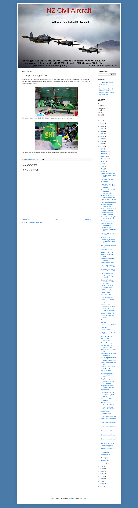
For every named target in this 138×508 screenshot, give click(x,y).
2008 (101, 484)
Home (56, 219)
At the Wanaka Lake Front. (108, 416)
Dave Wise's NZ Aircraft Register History (106, 89)
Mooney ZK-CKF (106, 237)
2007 (101, 486)
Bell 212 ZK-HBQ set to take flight (107, 395)
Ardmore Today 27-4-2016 (108, 199)
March (103, 458)
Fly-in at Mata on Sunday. (108, 202)
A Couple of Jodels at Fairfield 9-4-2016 (107, 339)
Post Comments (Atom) (36, 222)
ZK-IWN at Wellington (107, 179)
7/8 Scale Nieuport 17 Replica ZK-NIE (107, 205)
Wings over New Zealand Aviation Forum (106, 93)
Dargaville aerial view (107, 273)
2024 (101, 129)
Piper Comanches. (106, 413)
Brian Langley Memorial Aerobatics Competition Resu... (108, 175)
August (103, 161)
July (102, 164)
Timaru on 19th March (107, 263)
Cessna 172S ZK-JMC (107, 290)
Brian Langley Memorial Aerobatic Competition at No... (108, 241)
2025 (101, 126)
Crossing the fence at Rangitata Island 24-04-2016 (108, 229)
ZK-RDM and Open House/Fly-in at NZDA (108, 305)
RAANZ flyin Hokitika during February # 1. (107, 407)
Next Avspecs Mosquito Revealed (107, 259)
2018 (101, 144)
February (104, 460)
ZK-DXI (103, 302)
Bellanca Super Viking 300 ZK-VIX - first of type (108, 217)
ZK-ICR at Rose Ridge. (107, 443)
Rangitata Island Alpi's (107, 221)
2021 (101, 136)
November (104, 154)
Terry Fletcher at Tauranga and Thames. (108, 354)
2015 (101, 466)
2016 (101, 149)
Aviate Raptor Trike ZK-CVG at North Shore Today (107, 375)
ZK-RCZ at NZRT (106, 295)
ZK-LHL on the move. (107, 252)
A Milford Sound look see (108, 297)
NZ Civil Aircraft (69, 10)
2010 (101, 479)
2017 (101, 146)
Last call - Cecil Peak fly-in (108, 324)
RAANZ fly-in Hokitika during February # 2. (107, 403)
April (102, 171)
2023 (101, 131)
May (102, 169)
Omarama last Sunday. (107, 392)
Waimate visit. (105, 389)
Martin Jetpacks (105, 411)
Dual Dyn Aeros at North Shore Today (108, 367)
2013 (101, 471)
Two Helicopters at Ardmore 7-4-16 (106, 346)
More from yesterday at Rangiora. (107, 276)
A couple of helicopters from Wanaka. (107, 382)
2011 (101, 476)
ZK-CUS (103, 319)
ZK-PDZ (103, 322)
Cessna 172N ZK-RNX (107, 300)
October (103, 156)
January (103, 463)
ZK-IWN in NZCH (106, 182)
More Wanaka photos (107, 445)
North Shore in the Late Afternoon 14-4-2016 (107, 309)
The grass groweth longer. (108, 358)
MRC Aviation (103, 84)
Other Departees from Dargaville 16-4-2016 (108, 266)
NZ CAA (101, 87)
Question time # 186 (107, 329)
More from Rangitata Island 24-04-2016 (107, 213)
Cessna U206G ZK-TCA (108, 313)
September (104, 159)
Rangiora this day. (106, 292)
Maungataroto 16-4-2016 (108, 249)
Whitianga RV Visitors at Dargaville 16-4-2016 (108, 270)
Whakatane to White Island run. (107, 399)
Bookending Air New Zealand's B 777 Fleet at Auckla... (108, 186)
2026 (101, 124)
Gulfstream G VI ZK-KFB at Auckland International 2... (108, 191)
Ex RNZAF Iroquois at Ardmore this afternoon (108, 196)
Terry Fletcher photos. (107, 379)
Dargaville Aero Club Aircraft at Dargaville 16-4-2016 (107, 281)
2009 (101, 481)
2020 (101, 139)
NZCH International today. (108, 360)
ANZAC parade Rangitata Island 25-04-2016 (108, 209)
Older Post (88, 219)
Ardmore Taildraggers (107, 343)
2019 (101, 141)
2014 (101, 468)
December (104, 151)
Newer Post (25, 219)
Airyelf (72, 498)
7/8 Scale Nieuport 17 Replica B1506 (107, 224)
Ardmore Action (105, 455)
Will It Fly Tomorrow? (107, 336)
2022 (101, 134)
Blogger (84, 498)
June (102, 166)
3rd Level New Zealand (106, 82)
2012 (101, 474)
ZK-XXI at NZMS (106, 371)
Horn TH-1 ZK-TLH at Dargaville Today (107, 286)
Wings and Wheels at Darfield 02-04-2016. (107, 386)
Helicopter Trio (105, 452)
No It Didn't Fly (105, 327)
